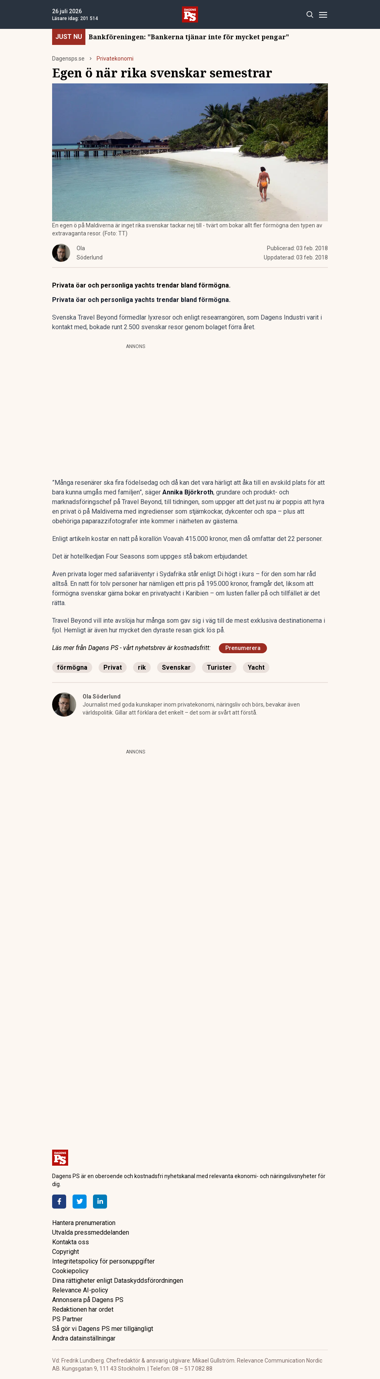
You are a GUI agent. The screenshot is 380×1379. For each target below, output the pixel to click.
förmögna (72, 667)
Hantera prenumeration (83, 1223)
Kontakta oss (70, 1242)
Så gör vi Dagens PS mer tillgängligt (102, 1328)
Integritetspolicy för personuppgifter (103, 1261)
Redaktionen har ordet (82, 1309)
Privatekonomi (115, 58)
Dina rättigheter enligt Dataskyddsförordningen (117, 1280)
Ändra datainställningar (83, 1338)
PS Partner (67, 1319)
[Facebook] (59, 1202)
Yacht (256, 667)
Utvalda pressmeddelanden (90, 1232)
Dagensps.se (68, 58)
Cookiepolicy (70, 1271)
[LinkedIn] (100, 1202)
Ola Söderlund (102, 696)
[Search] (310, 15)
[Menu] (323, 15)
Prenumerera (243, 648)
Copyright (65, 1251)
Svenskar (176, 667)
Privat (112, 667)
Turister (219, 667)
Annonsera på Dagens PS (87, 1300)
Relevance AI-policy (80, 1290)
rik (142, 667)
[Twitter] (80, 1202)
